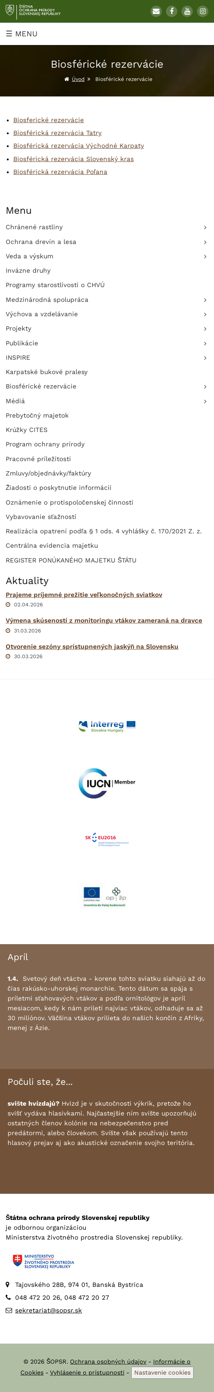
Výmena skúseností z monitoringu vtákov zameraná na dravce (104, 620)
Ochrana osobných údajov (108, 1361)
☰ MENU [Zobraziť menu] (21, 33)
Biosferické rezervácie (48, 120)
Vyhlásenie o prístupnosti (87, 1372)
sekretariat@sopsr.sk (48, 1310)
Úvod (78, 79)
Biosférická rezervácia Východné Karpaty (78, 145)
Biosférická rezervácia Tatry (57, 133)
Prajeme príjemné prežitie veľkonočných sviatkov (84, 594)
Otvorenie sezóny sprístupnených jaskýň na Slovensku (92, 646)
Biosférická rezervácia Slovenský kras (73, 159)
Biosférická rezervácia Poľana (60, 172)
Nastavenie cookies (162, 1372)
